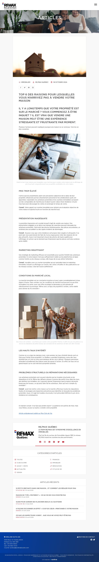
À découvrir (21, 463)
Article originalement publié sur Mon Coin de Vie (35, 413)
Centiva (54, 559)
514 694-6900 (12, 544)
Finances (54, 459)
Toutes (18, 459)
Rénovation (56, 466)
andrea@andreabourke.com (19, 547)
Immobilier (24, 82)
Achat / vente (21, 466)
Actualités (20, 469)
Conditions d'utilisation (40, 556)
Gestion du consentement (57, 556)
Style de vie (56, 469)
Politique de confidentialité (84, 555)
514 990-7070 (12, 546)
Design (18, 472)
